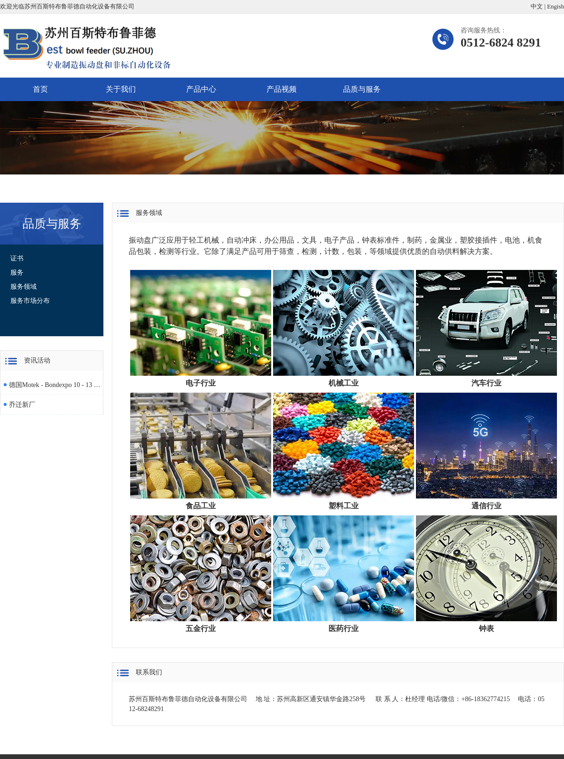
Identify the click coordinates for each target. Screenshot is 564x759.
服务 (17, 272)
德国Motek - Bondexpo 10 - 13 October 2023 (55, 384)
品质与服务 (362, 89)
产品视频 (281, 89)
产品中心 (201, 89)
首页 (40, 89)
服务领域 (23, 286)
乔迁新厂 (22, 404)
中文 (537, 6)
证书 (17, 258)
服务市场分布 (30, 300)
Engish (555, 6)
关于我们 (121, 89)
